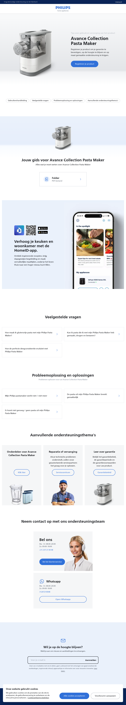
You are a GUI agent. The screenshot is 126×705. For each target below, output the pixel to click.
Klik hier (21, 472)
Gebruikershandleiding (17, 100)
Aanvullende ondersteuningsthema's (103, 100)
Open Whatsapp (63, 599)
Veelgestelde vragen (40, 100)
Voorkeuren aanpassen (105, 695)
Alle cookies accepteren (74, 695)
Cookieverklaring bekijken (38, 697)
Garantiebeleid (104, 472)
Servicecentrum (63, 472)
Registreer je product (84, 64)
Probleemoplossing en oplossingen (68, 100)
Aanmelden (90, 660)
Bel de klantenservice (52, 561)
